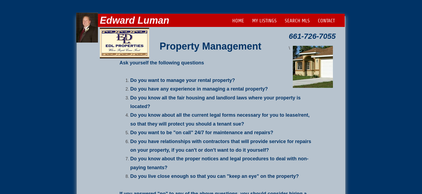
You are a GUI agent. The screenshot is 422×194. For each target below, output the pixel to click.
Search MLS (297, 20)
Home (238, 20)
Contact (326, 20)
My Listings (264, 20)
